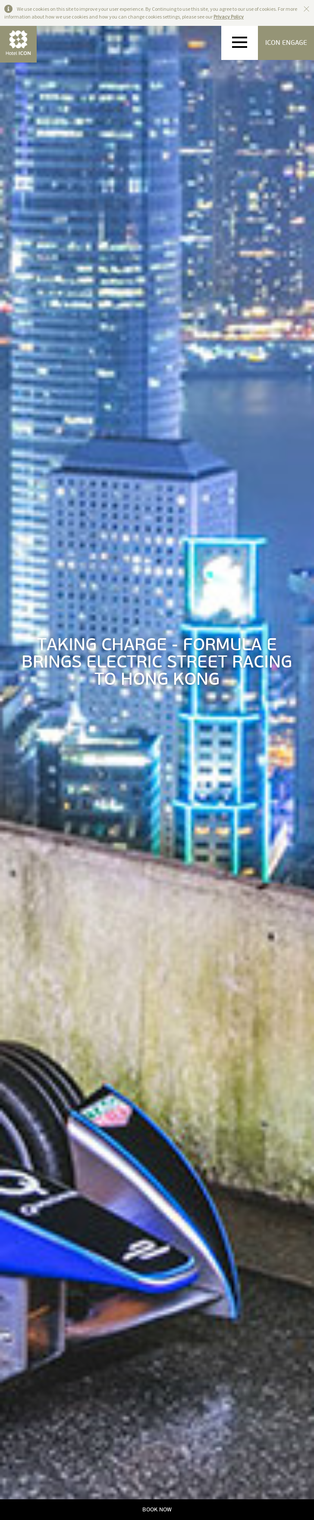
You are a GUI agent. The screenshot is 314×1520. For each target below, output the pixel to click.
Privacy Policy (229, 16)
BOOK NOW (157, 1509)
